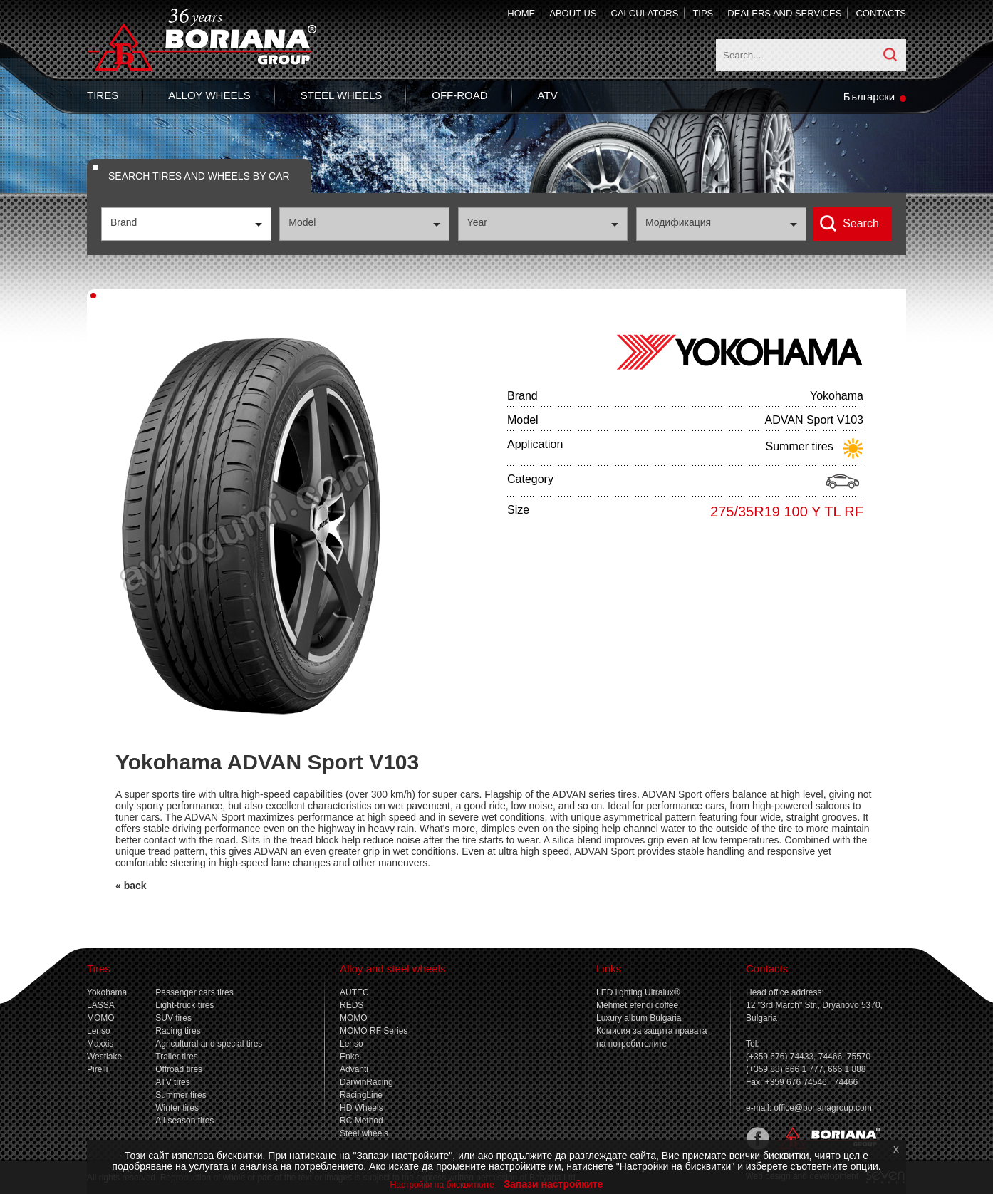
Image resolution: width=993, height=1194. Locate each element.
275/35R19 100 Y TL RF (786, 511)
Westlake (104, 1056)
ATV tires (172, 1082)
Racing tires (177, 1031)
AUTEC (354, 992)
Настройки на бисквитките (442, 1185)
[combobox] (186, 224)
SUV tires (173, 1018)
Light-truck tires (184, 1005)
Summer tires (180, 1095)
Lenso (98, 1031)
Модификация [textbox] (678, 222)
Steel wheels (341, 95)
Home (521, 13)
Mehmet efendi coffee (637, 1005)
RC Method (361, 1121)
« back (131, 885)
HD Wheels (361, 1108)
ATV (548, 95)
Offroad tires (178, 1069)
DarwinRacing (366, 1082)
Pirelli (97, 1069)
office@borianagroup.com (822, 1108)
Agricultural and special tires (208, 1044)
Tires (102, 95)
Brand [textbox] (123, 222)
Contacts (881, 13)
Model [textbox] (302, 222)
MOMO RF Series (373, 1031)
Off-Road (459, 95)
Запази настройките (553, 1184)
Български (869, 96)
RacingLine (361, 1095)
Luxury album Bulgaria (638, 1018)
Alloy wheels (209, 95)
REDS (351, 1005)
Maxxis (100, 1044)
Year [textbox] (477, 222)
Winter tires (177, 1108)
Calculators (645, 13)
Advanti (354, 1069)
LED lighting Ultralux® (638, 992)
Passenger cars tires (194, 992)
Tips (702, 13)
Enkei (350, 1056)
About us (572, 13)
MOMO (101, 1018)
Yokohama (107, 992)
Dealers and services (784, 13)
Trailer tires (176, 1056)
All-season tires (184, 1121)
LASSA (101, 1005)
